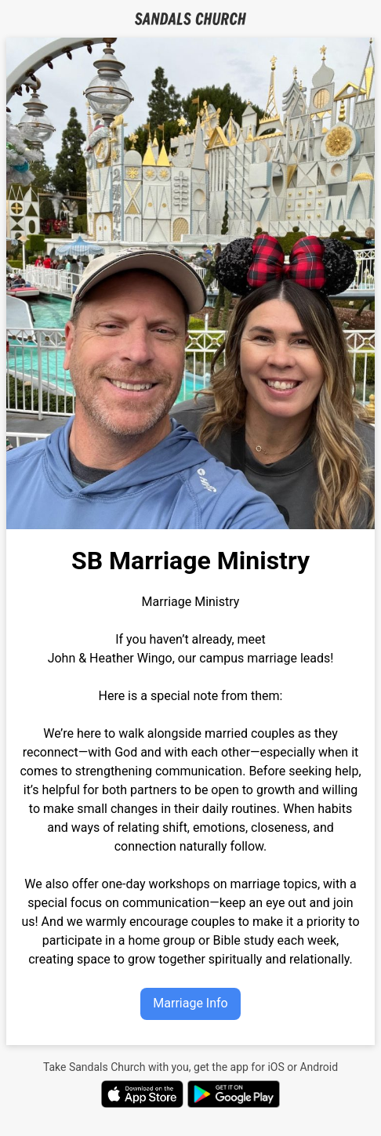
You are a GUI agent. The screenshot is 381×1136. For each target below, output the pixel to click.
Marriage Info (190, 1003)
